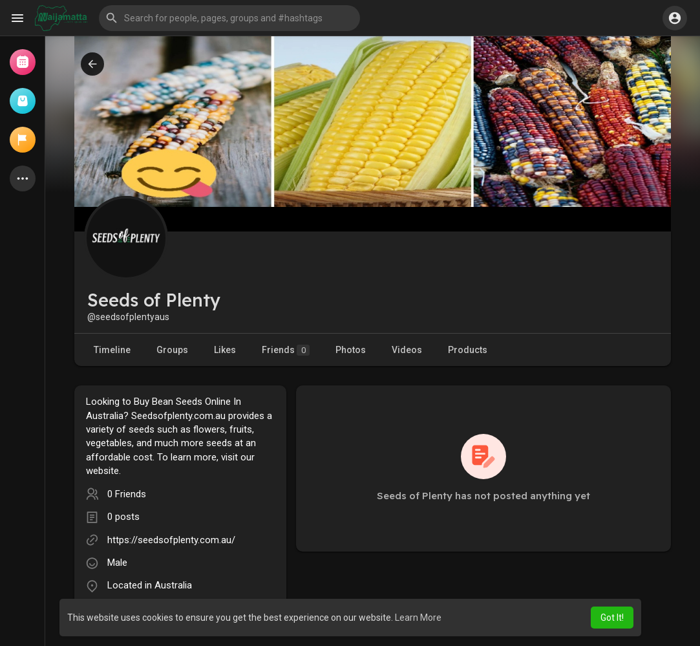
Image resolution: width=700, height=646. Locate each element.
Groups (172, 350)
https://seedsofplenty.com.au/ (171, 540)
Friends (286, 350)
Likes (225, 350)
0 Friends (126, 494)
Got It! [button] (612, 617)
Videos (407, 350)
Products (467, 350)
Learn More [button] (418, 617)
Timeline (112, 350)
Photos (350, 350)
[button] (229, 18)
